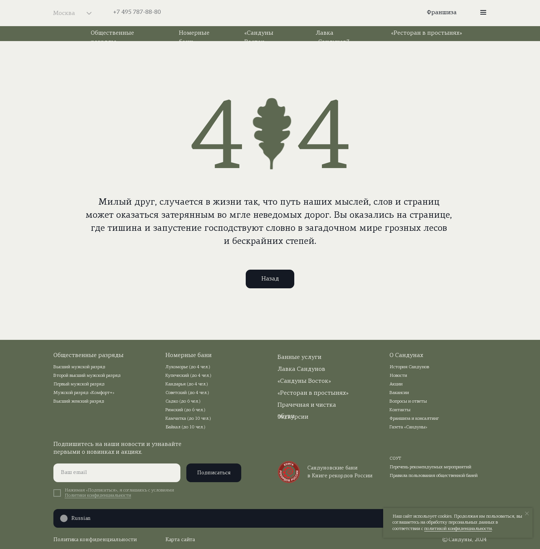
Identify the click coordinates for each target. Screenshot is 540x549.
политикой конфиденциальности (458, 529)
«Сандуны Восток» (304, 381)
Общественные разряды (88, 356)
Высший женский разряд (78, 401)
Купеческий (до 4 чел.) (188, 375)
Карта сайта (180, 540)
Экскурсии (292, 417)
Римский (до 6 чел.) (185, 410)
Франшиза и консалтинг (414, 418)
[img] (270, 13)
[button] (483, 12)
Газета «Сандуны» (408, 427)
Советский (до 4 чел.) (187, 393)
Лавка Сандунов (301, 369)
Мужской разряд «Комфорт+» (83, 393)
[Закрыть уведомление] (527, 513)
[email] (116, 472)
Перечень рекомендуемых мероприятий (430, 467)
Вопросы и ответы (408, 401)
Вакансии (399, 393)
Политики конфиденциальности (98, 495)
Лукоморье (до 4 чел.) (187, 367)
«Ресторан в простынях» (426, 33)
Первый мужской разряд (79, 384)
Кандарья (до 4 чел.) (186, 384)
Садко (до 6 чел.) (183, 401)
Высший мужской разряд (79, 367)
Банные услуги (299, 357)
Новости (398, 375)
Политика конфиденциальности (95, 540)
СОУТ (395, 458)
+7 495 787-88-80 (137, 12)
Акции (396, 384)
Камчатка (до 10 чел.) (188, 418)
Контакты (400, 410)
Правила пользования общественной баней (434, 476)
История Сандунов (409, 367)
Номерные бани (188, 356)
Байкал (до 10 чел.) (185, 427)
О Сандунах (406, 356)
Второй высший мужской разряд (87, 375)
